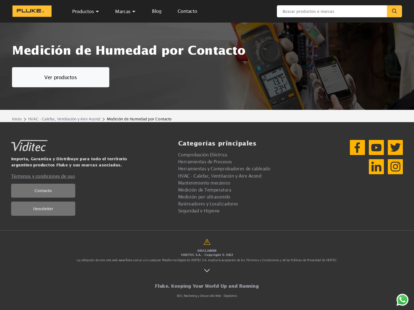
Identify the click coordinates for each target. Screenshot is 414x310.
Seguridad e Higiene (199, 210)
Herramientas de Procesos (205, 161)
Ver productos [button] (60, 77)
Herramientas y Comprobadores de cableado (224, 168)
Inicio (16, 119)
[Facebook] (357, 147)
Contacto (43, 190)
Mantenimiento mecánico (204, 182)
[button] (85, 11)
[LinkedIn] (376, 166)
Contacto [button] (187, 11)
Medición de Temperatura (204, 189)
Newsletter (43, 208)
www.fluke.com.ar (130, 260)
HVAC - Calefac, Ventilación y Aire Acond (64, 119)
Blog (156, 11)
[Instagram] (395, 166)
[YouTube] (376, 147)
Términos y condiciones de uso (43, 176)
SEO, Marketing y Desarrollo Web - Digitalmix (207, 295)
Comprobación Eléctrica (202, 154)
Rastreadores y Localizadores (208, 203)
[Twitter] (395, 147)
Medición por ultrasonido (204, 196)
